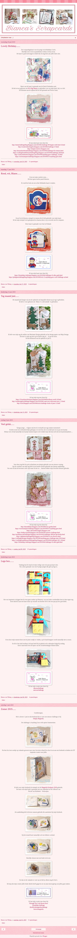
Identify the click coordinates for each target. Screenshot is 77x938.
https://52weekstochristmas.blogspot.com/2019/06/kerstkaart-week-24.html (38, 399)
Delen (3, 164)
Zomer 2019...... (8, 709)
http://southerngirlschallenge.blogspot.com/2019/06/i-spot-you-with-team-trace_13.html (38, 401)
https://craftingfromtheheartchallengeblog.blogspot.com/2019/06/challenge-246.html (38, 152)
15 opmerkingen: (32, 920)
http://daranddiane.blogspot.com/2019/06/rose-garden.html (38, 526)
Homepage (38, 929)
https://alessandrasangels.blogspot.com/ (38, 530)
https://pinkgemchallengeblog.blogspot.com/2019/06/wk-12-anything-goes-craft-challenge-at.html (38, 277)
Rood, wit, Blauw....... (11, 173)
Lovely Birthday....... (10, 46)
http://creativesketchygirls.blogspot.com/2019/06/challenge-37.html (38, 147)
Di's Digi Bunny (33, 88)
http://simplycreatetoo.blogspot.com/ (38, 149)
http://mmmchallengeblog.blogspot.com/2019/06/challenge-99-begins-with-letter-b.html (38, 145)
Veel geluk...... (7, 424)
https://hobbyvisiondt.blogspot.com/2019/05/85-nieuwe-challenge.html (38, 532)
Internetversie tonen (38, 933)
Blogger (45, 936)
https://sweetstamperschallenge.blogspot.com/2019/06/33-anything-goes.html (38, 156)
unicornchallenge (38, 690)
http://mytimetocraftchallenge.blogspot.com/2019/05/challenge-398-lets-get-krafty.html (38, 534)
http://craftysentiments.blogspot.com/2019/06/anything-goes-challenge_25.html (38, 154)
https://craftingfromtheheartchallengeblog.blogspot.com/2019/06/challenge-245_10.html (38, 540)
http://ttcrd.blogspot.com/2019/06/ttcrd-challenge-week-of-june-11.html (38, 403)
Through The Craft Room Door (38, 903)
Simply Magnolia (38, 718)
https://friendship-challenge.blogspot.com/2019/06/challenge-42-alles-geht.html (39, 275)
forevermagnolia (38, 909)
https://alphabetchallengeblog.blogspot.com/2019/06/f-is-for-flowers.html (38, 536)
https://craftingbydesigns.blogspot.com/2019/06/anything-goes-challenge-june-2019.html (38, 538)
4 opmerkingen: (32, 284)
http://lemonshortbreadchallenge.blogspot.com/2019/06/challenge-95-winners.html (38, 150)
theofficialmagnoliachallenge (38, 907)
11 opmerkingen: (33, 161)
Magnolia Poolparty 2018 (49, 787)
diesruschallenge (38, 688)
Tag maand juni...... (10, 296)
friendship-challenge (38, 905)
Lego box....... (7, 561)
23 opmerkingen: (32, 549)
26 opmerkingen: (33, 412)
